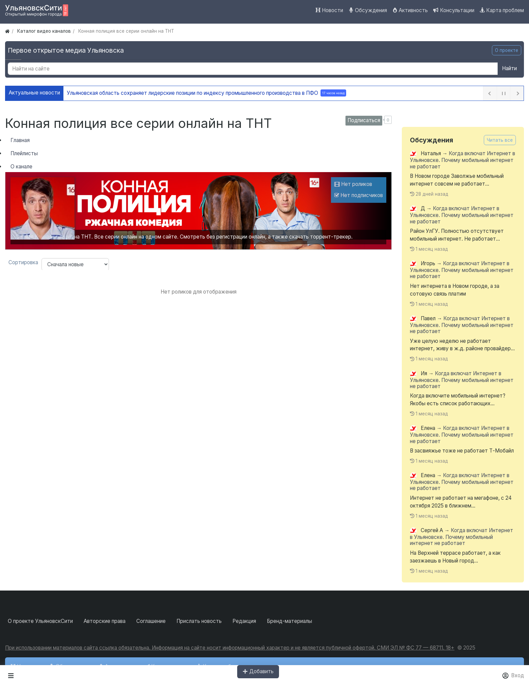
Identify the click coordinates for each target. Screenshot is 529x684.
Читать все (500, 140)
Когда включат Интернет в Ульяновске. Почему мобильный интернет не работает (462, 160)
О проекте (506, 50)
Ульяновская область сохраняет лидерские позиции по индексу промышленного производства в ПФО (206, 93)
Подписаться (363, 120)
